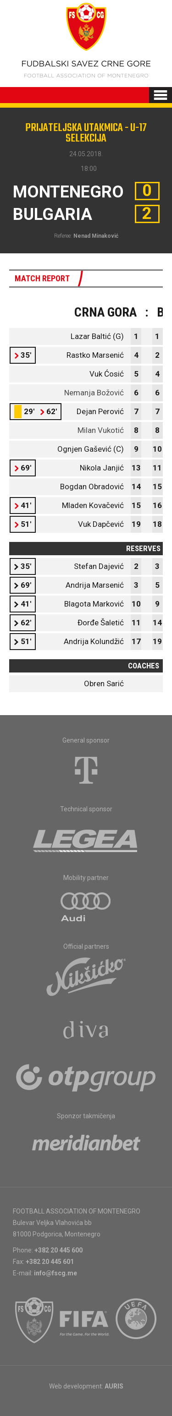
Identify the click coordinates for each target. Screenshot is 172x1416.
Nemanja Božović (94, 392)
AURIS (114, 1386)
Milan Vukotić (101, 430)
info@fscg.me (55, 1273)
